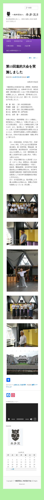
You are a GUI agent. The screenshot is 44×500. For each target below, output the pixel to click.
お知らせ (29, 41)
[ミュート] (31, 419)
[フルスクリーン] (35, 419)
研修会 (19, 46)
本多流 (8, 41)
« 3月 (12, 469)
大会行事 (27, 46)
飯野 (28, 77)
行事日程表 (9, 46)
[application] (22, 412)
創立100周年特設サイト (13, 50)
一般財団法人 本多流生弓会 (22, 14)
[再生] (9, 419)
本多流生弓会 (18, 41)
